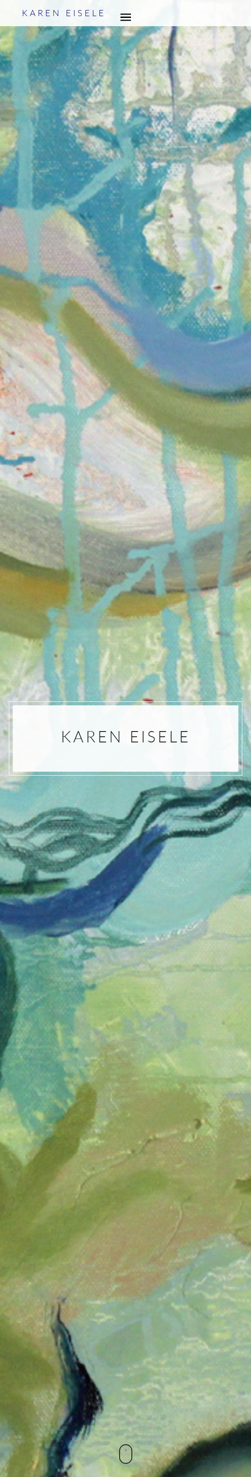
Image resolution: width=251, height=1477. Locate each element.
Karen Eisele (64, 13)
